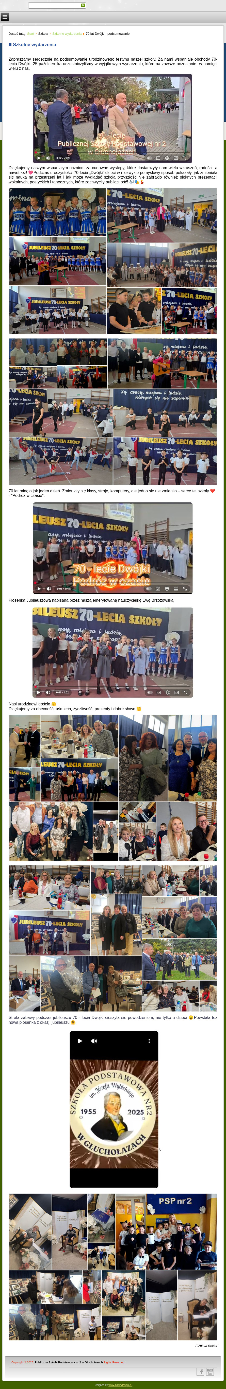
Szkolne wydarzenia (67, 34)
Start (30, 34)
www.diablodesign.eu (120, 1385)
